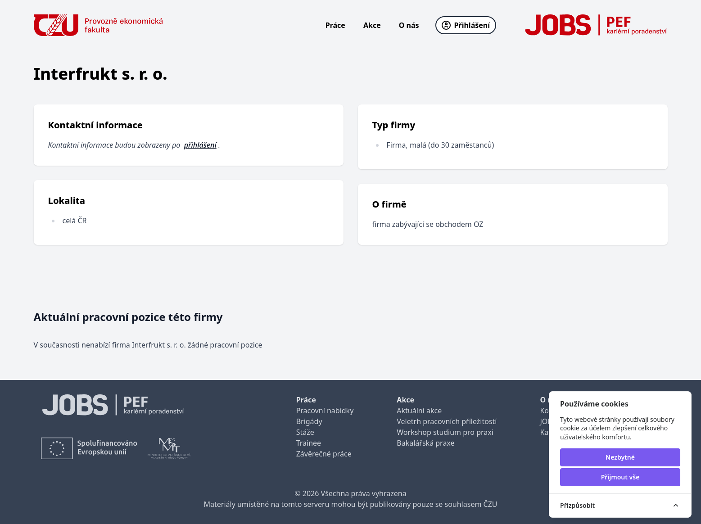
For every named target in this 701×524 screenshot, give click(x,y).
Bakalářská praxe (425, 443)
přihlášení (200, 145)
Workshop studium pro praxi (445, 432)
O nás (409, 25)
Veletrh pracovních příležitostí (447, 421)
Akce (372, 25)
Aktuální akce (419, 411)
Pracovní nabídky (325, 411)
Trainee (308, 443)
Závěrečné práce (324, 454)
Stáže (305, 432)
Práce (335, 25)
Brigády (309, 421)
